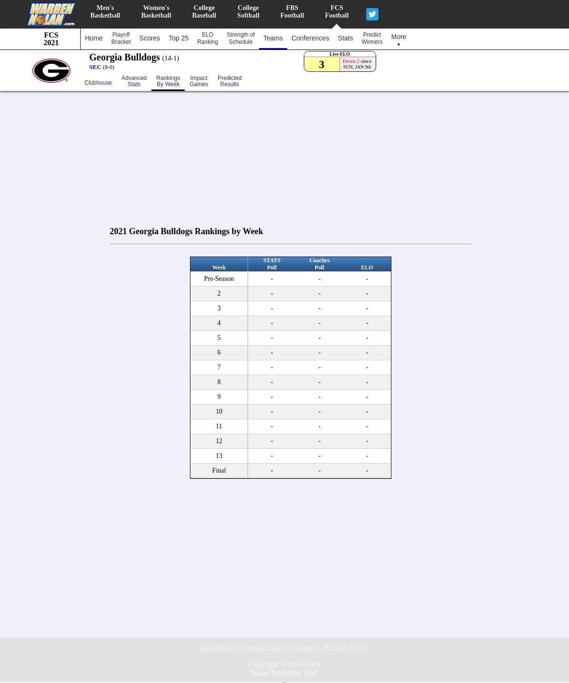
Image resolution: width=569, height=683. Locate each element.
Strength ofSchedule (241, 38)
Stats (345, 38)
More (398, 40)
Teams (273, 38)
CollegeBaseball (204, 11)
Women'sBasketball (156, 11)
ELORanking (207, 38)
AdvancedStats (134, 81)
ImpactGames (199, 81)
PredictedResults (230, 81)
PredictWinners (371, 38)
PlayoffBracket (121, 38)
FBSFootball (292, 11)
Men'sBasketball (105, 11)
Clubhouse (98, 82)
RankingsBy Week (168, 81)
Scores (150, 38)
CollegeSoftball (248, 11)
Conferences (310, 38)
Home (94, 38)
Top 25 (179, 38)
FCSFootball (337, 11)
